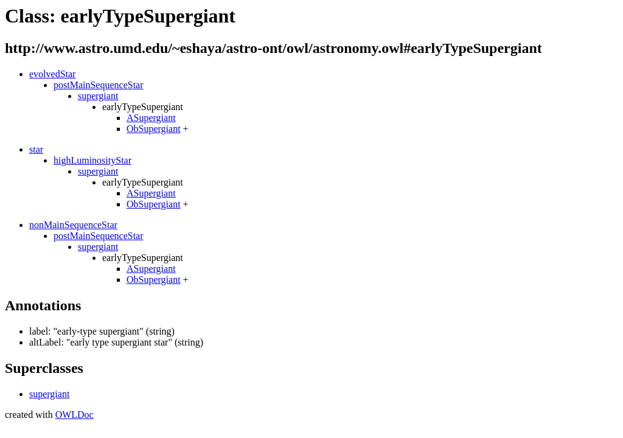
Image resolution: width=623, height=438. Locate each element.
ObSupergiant (154, 128)
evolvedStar (52, 74)
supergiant (98, 96)
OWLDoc (74, 414)
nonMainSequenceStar (73, 225)
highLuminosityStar (92, 160)
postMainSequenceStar (99, 85)
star (36, 149)
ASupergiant (151, 118)
